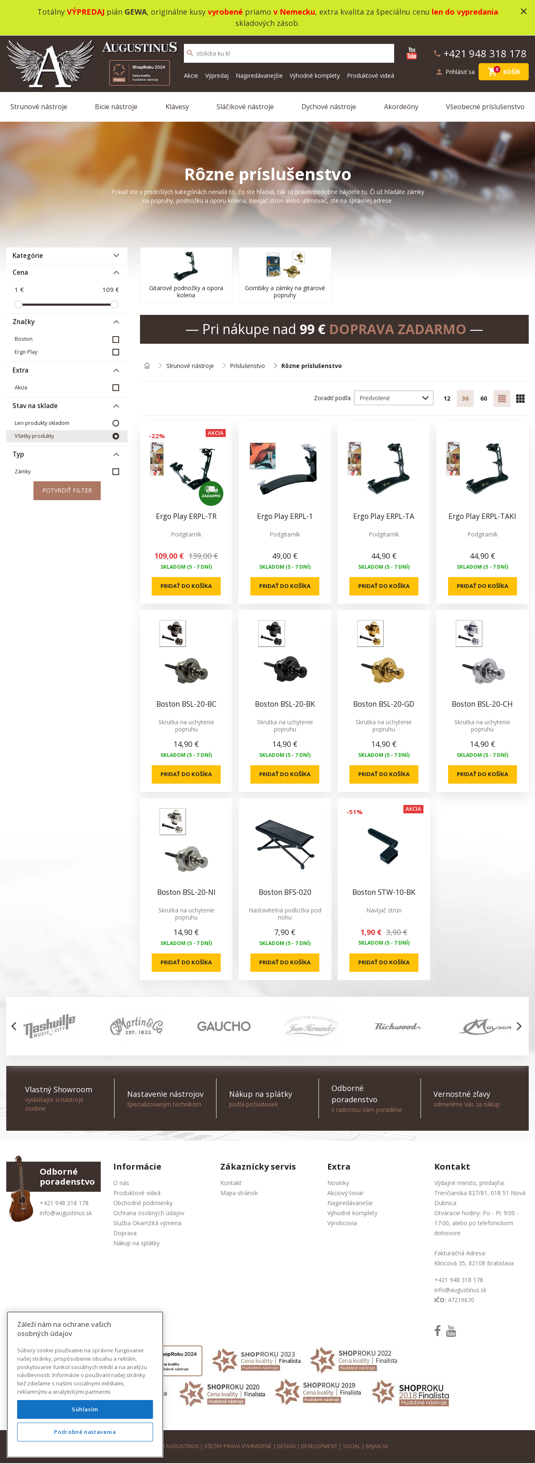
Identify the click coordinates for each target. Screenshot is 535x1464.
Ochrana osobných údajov (148, 1214)
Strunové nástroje (38, 106)
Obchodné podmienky (143, 1204)
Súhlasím (85, 1433)
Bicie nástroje (116, 106)
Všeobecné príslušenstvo (485, 106)
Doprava (125, 1234)
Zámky (23, 471)
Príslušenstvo (249, 366)
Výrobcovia (342, 1224)
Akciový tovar (345, 1194)
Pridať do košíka (186, 586)
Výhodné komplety (315, 75)
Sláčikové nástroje (245, 106)
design (285, 1447)
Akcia (21, 387)
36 (465, 398)
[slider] (18, 304)
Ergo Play (26, 351)
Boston (24, 338)
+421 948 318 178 (64, 1204)
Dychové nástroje (328, 106)
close (524, 11)
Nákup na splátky (136, 1244)
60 (483, 398)
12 (446, 398)
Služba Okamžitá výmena (147, 1224)
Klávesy (177, 106)
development (319, 1447)
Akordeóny (401, 106)
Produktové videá (370, 75)
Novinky (338, 1184)
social (352, 1447)
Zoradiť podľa (332, 397)
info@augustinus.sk (66, 1214)
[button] (16, 1027)
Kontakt (231, 1184)
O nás (121, 1184)
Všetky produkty (34, 435)
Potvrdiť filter (67, 490)
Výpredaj (217, 75)
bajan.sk (378, 1447)
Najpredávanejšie (259, 75)
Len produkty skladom (42, 422)
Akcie (191, 75)
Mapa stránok (239, 1194)
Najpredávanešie (350, 1204)
